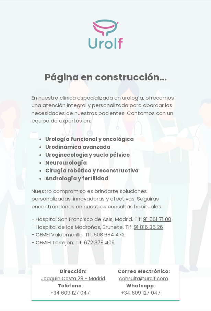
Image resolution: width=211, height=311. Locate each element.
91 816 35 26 (148, 227)
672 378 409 (99, 242)
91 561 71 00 (157, 219)
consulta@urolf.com (143, 278)
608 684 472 (109, 234)
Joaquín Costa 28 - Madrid (73, 278)
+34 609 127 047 (70, 292)
